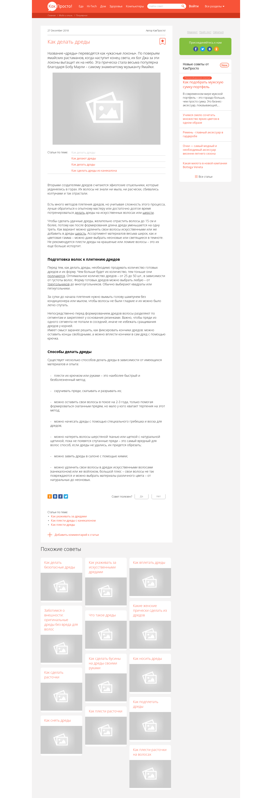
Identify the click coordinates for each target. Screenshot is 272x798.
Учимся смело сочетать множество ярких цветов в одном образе (201, 119)
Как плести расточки (105, 711)
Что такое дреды (102, 615)
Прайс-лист (205, 32)
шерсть (80, 233)
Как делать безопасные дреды (59, 564)
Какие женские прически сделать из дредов (150, 610)
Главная (52, 15)
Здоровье (115, 6)
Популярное (81, 15)
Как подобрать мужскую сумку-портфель (203, 84)
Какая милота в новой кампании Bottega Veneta (205, 165)
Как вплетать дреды (149, 562)
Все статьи (205, 177)
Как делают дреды (83, 158)
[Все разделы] (214, 6)
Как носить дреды (147, 658)
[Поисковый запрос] (166, 6)
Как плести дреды (63, 525)
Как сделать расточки (53, 674)
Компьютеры (135, 6)
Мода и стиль (66, 15)
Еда (81, 6)
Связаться (218, 32)
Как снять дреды (57, 720)
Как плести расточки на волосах (150, 752)
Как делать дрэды (83, 164)
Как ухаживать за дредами (69, 516)
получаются (56, 276)
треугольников (59, 284)
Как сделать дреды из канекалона (94, 170)
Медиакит (192, 32)
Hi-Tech (92, 6)
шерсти (148, 212)
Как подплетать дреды (145, 704)
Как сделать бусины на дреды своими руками (105, 663)
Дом (103, 6)
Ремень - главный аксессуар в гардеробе (203, 134)
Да (141, 496)
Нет (158, 496)
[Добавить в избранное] (162, 41)
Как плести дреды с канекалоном (73, 520)
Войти (194, 6)
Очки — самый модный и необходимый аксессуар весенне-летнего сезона (200, 149)
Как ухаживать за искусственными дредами (102, 567)
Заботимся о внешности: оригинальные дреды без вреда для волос (61, 619)
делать (80, 212)
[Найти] (182, 6)
